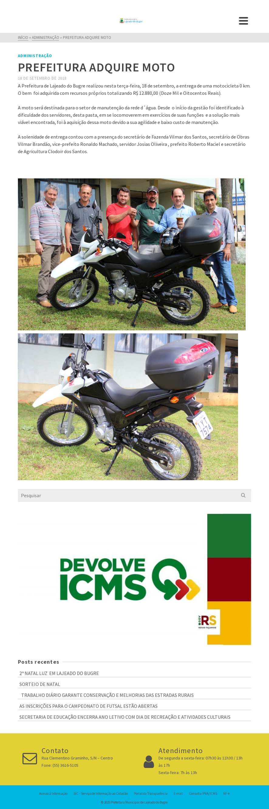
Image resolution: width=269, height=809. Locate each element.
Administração (35, 55)
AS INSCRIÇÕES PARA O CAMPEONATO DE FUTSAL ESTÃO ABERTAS (88, 706)
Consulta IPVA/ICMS (203, 793)
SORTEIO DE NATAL (39, 684)
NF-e (226, 793)
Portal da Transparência (151, 793)
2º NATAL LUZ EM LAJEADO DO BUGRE (59, 673)
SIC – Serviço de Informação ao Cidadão (100, 793)
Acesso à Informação (53, 793)
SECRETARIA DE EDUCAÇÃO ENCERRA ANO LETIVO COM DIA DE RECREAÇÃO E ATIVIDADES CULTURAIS (124, 717)
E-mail (178, 793)
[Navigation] (243, 21)
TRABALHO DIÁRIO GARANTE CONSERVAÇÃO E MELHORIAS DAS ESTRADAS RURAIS (106, 695)
